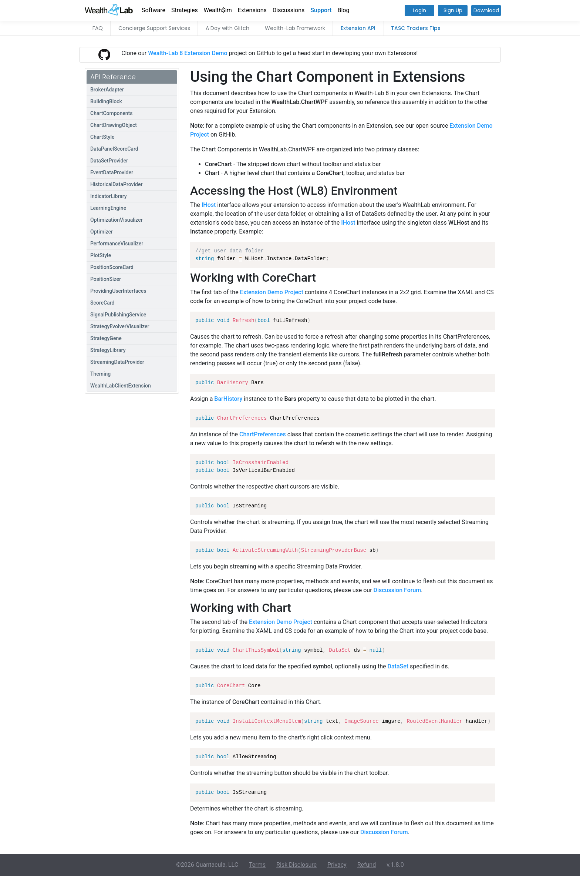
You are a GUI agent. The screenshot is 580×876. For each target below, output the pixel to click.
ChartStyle (102, 137)
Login (419, 10)
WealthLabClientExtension (120, 386)
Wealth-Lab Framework (295, 28)
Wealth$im (218, 10)
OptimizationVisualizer (116, 220)
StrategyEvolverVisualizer (119, 326)
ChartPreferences (262, 434)
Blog (344, 10)
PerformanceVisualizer (116, 243)
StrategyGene (106, 338)
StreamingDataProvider (117, 362)
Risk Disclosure (296, 864)
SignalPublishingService (118, 315)
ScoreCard (102, 303)
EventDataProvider (111, 172)
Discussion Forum (397, 590)
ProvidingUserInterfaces (118, 291)
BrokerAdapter (107, 90)
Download (486, 10)
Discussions (288, 10)
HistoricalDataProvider (116, 184)
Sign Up (453, 10)
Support (320, 10)
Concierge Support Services (154, 28)
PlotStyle (100, 255)
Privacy (337, 864)
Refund (366, 864)
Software (153, 10)
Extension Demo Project (271, 292)
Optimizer (101, 232)
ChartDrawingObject (113, 125)
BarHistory (228, 398)
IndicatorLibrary (108, 196)
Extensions (252, 10)
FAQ (97, 28)
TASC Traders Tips (416, 28)
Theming (100, 374)
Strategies (184, 10)
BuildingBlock (106, 101)
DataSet (398, 666)
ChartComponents (111, 113)
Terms (257, 864)
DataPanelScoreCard (114, 149)
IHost (209, 204)
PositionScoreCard (112, 267)
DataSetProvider (109, 161)
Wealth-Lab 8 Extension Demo (187, 53)
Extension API (358, 28)
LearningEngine (108, 208)
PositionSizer (105, 279)
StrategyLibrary (108, 350)
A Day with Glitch (227, 28)
